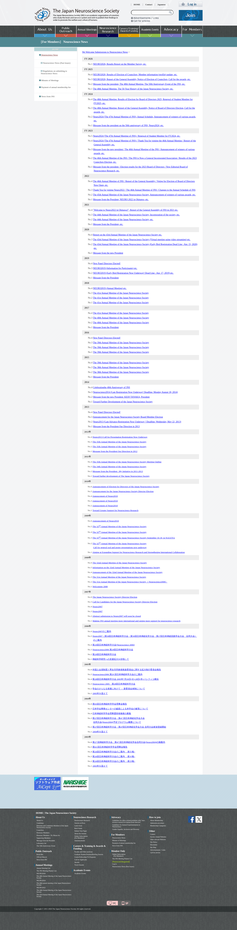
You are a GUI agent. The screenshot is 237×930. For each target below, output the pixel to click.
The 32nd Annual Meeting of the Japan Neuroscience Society (119, 563)
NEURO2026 (41, 873)
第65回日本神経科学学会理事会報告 (109, 704)
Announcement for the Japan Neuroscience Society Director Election (123, 491)
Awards (76, 862)
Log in (114, 864)
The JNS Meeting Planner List (47, 871)
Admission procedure (157, 823)
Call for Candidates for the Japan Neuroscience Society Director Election (124, 602)
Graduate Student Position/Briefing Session (88, 854)
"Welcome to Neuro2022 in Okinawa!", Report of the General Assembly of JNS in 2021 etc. (135, 210)
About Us (40, 820)
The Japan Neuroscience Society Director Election (114, 597)
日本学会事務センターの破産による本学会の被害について (120, 708)
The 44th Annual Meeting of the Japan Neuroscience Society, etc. (123, 219)
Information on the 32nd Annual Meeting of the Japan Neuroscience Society (126, 567)
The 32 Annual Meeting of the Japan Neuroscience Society (119, 526)
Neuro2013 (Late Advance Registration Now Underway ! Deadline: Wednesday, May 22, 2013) (137, 422)
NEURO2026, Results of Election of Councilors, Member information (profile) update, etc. (135, 74)
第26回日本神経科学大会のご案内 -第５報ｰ (113, 751)
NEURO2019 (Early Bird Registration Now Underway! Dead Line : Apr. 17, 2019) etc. (133, 273)
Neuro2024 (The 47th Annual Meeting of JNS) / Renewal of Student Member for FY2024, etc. (136, 136)
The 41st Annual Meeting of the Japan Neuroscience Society (121, 293)
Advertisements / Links (157, 850)
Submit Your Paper (80, 831)
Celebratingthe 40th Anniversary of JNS (111, 387)
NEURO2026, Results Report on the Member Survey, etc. (119, 64)
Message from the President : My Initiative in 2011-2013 (117, 471)
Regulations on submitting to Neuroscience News (54, 72)
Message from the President (106, 278)
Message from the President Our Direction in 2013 (116, 426)
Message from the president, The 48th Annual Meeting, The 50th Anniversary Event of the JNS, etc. (139, 84)
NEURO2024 (41, 880)
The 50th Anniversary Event (46, 846)
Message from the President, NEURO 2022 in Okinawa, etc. (121, 199)
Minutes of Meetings (50, 80)
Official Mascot (42, 857)
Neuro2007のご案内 (101, 631)
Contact (148, 4)
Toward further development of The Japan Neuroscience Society (120, 476)
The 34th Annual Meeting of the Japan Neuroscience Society (119, 466)
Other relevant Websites (158, 839)
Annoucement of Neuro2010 (105, 496)
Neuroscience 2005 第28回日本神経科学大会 (113, 684)
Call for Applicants (80, 860)
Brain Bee (40, 854)
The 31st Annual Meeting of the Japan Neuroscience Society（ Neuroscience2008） (129, 582)
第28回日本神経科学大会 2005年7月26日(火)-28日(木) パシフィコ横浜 (125, 679)
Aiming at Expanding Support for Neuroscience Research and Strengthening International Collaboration (138, 552)
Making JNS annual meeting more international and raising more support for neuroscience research (136, 621)
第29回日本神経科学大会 (104, 654)
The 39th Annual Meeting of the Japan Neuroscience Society (121, 342)
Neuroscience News (118, 838)
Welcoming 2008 (100, 586)
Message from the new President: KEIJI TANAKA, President (121, 397)
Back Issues (78, 828)
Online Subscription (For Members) (81, 837)
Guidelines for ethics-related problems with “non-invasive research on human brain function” (128, 821)
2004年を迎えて (100, 731)
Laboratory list (41, 843)
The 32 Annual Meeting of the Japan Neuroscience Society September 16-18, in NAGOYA (133, 538)
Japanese (162, 4)
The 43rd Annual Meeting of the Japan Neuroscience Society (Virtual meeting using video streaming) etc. (141, 239)
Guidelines (40, 823)
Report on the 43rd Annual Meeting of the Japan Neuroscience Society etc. (127, 235)
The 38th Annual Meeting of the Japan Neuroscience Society (121, 367)
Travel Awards (79, 865)
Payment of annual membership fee (56, 87)
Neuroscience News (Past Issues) (56, 63)
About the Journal (80, 833)
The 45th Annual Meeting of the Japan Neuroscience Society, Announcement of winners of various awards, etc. (144, 195)
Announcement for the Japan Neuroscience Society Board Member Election (128, 417)
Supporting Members (44, 838)
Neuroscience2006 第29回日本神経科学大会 (112, 649)
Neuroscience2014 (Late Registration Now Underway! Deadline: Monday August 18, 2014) (135, 392)
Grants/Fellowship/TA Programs (85, 857)
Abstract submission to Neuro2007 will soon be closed (116, 616)
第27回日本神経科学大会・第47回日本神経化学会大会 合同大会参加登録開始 (129, 727)
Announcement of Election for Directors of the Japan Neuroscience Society (125, 486)
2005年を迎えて (100, 693)
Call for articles (155, 853)
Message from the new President (108, 253)
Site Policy (153, 842)
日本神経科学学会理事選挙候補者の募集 (111, 713)
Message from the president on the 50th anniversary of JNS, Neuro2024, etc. (128, 125)
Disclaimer (153, 845)
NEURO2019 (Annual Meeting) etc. (110, 288)
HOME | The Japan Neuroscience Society (56, 813)
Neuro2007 (97, 606)
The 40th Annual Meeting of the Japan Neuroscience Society (121, 318)
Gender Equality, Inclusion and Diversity (125, 829)
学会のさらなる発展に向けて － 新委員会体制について (118, 688)
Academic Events (80, 873)
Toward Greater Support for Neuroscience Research (115, 510)
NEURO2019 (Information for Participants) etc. (115, 268)
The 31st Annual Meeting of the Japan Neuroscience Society (119, 577)
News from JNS (47, 96)
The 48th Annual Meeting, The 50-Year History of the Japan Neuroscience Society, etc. (133, 89)
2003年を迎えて (100, 766)
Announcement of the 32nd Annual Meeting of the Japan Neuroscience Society (127, 572)
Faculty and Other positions (83, 852)
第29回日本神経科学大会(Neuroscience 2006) (113, 645)
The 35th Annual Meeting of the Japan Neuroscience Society (119, 442)
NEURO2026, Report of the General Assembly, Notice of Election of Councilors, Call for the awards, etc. (142, 79)
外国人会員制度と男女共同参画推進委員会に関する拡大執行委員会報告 (126, 669)
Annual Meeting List (43, 868)
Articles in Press (79, 823)
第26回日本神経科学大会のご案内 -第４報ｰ (113, 756)
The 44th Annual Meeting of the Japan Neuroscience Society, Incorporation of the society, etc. (136, 215)
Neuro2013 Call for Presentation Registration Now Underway (119, 437)
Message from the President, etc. (108, 224)
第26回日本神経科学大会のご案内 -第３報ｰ (113, 761)
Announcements (79, 841)
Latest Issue (78, 826)
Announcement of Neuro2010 (105, 521)
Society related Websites (158, 837)
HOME (137, 4)
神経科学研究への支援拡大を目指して (110, 659)
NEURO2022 (41, 887)
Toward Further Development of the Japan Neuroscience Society (123, 401)
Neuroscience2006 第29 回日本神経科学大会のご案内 (117, 674)
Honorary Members (43, 833)
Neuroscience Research (82, 820)
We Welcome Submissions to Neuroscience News (105, 52)
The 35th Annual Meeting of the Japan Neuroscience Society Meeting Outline (126, 462)
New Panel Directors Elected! (106, 263)
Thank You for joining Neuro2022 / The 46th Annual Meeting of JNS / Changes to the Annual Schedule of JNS (144, 190)
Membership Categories (158, 826)
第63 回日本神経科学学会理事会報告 (109, 747)
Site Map (153, 847)
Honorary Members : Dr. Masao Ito (48, 835)
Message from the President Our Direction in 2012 (114, 451)
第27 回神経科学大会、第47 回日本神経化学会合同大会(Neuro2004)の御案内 (128, 742)
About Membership (156, 820)
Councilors (40, 830)
